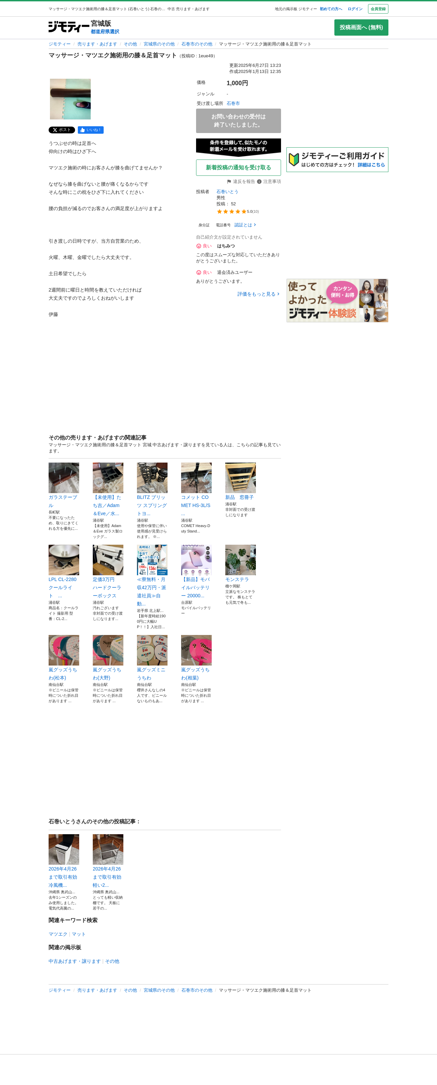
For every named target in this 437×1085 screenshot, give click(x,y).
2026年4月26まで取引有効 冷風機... (64, 861)
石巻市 (233, 103)
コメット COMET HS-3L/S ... (196, 489)
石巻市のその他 (196, 43)
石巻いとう (227, 191)
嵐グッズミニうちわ (152, 657)
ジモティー (60, 43)
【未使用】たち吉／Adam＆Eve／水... (108, 489)
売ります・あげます (97, 43)
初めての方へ (331, 9)
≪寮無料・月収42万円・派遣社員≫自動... (152, 575)
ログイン (355, 9)
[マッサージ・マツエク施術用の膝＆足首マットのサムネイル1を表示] (70, 99)
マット (79, 934)
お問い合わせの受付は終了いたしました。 (238, 121)
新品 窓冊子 (240, 481)
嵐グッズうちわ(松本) (64, 657)
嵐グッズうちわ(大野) (108, 657)
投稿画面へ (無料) (361, 27)
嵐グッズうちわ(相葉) (196, 657)
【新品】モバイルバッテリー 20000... (196, 571)
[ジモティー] (69, 27)
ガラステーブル (64, 485)
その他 (130, 43)
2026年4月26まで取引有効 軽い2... (108, 861)
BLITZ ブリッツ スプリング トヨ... (152, 489)
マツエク (58, 934)
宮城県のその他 (159, 43)
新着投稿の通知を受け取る (238, 167)
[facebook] (91, 130)
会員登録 (378, 9)
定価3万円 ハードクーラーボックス (108, 571)
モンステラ (240, 563)
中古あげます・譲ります (75, 961)
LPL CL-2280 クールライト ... (64, 571)
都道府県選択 (105, 31)
